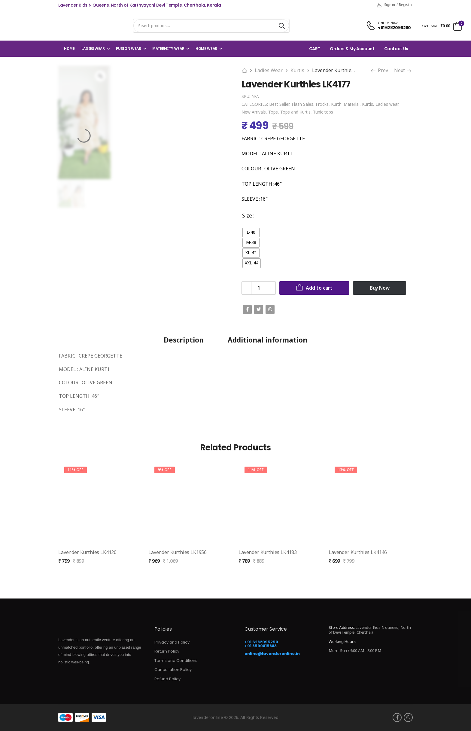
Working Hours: (342, 641)
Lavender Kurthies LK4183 (268, 552)
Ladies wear (93, 48)
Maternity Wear (168, 48)
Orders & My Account (352, 49)
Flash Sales (302, 104)
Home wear (206, 48)
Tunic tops (323, 112)
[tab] (183, 340)
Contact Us (396, 49)
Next (403, 70)
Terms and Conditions (175, 660)
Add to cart (319, 288)
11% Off (76, 469)
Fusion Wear (128, 48)
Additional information (267, 340)
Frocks (322, 104)
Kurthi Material (345, 104)
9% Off (165, 469)
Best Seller (279, 104)
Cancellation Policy (173, 669)
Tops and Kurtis (295, 112)
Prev (379, 70)
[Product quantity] (258, 288)
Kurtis (297, 70)
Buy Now (379, 288)
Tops (273, 112)
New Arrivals (254, 112)
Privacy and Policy (172, 642)
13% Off (346, 469)
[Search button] (281, 25)
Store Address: (342, 627)
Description (184, 340)
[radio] (251, 232)
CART (315, 49)
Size (247, 215)
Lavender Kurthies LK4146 (358, 552)
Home (69, 48)
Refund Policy (167, 679)
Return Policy (166, 651)
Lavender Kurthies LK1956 (177, 552)
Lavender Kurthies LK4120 (87, 552)
